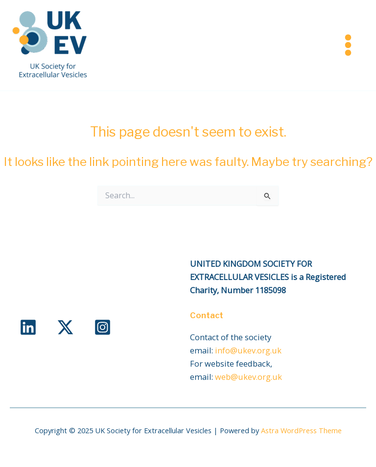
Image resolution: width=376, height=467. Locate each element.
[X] (65, 327)
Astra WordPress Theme (301, 430)
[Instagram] (102, 327)
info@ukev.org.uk (248, 350)
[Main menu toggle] (347, 45)
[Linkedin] (28, 327)
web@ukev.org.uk (248, 376)
